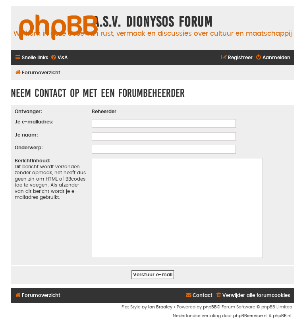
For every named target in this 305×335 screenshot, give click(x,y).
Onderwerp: (29, 147)
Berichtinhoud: (32, 160)
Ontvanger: (28, 111)
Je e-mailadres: (34, 121)
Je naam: (26, 135)
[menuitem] (59, 57)
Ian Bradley (160, 307)
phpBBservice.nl (250, 316)
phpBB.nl (282, 316)
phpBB (210, 307)
